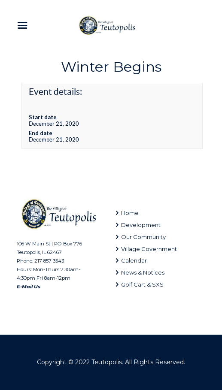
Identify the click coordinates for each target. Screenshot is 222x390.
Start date (43, 117)
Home (130, 212)
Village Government (149, 248)
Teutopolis (106, 362)
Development (141, 224)
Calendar (134, 260)
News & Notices (142, 272)
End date (40, 133)
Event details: (55, 91)
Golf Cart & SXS (142, 284)
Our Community (143, 236)
